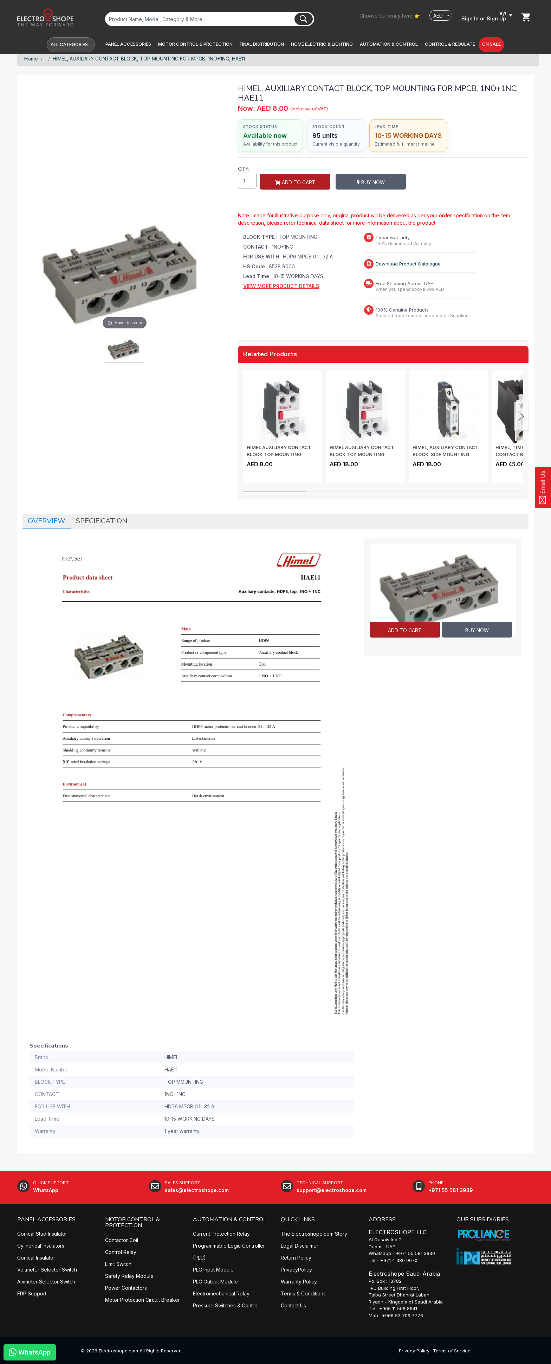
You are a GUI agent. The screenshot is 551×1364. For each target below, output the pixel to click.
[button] (128, 44)
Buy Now (371, 182)
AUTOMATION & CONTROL (229, 1219)
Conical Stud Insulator (42, 1234)
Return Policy (296, 1258)
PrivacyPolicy (296, 1270)
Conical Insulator (36, 1258)
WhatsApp (30, 1352)
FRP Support (31, 1293)
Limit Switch (118, 1264)
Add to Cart (295, 182)
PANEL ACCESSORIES (46, 1219)
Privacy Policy (414, 1350)
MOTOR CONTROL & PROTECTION (132, 1223)
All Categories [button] (69, 44)
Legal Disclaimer (299, 1246)
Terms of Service (452, 1350)
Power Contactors (126, 1288)
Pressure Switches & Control (226, 1305)
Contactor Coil (121, 1240)
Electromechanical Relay (221, 1293)
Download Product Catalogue (408, 264)
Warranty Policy (299, 1282)
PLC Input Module (213, 1270)
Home (31, 59)
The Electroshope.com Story (314, 1234)
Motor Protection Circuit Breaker (142, 1300)
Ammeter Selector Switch (46, 1282)
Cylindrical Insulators (40, 1246)
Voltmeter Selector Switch (47, 1270)
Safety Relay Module (129, 1276)
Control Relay (120, 1252)
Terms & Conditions (303, 1293)
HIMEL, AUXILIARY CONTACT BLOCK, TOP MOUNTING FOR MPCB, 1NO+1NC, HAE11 (149, 59)
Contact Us (293, 1305)
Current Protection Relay (221, 1234)
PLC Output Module (215, 1282)
